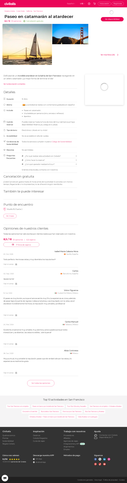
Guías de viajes (39, 441)
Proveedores (69, 435)
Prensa (5, 438)
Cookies (122, 480)
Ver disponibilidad (112, 19)
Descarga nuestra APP (43, 455)
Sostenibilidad (8, 441)
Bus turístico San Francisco (50, 411)
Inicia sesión (104, 4)
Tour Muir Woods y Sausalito (76, 406)
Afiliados (67, 438)
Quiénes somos (8, 435)
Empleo (67, 449)
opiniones (17, 21)
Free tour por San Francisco (72, 411)
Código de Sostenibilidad (61, 142)
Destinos (36, 435)
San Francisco (38, 11)
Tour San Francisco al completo (18, 406)
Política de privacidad (110, 480)
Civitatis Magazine (40, 438)
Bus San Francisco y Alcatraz (94, 411)
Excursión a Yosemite (30, 411)
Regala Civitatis (8, 444)
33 (12, 21)
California (29, 11)
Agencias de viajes (71, 441)
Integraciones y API (71, 444)
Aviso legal (98, 480)
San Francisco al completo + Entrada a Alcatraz (105, 406)
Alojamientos (69, 447)
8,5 (7, 21)
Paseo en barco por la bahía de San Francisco (48, 406)
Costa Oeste (20, 11)
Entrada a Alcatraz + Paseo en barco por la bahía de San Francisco (52, 417)
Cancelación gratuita (34, 21)
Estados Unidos (9, 11)
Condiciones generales (85, 480)
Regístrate (117, 4)
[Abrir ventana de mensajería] (5, 478)
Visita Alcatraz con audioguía (87, 417)
